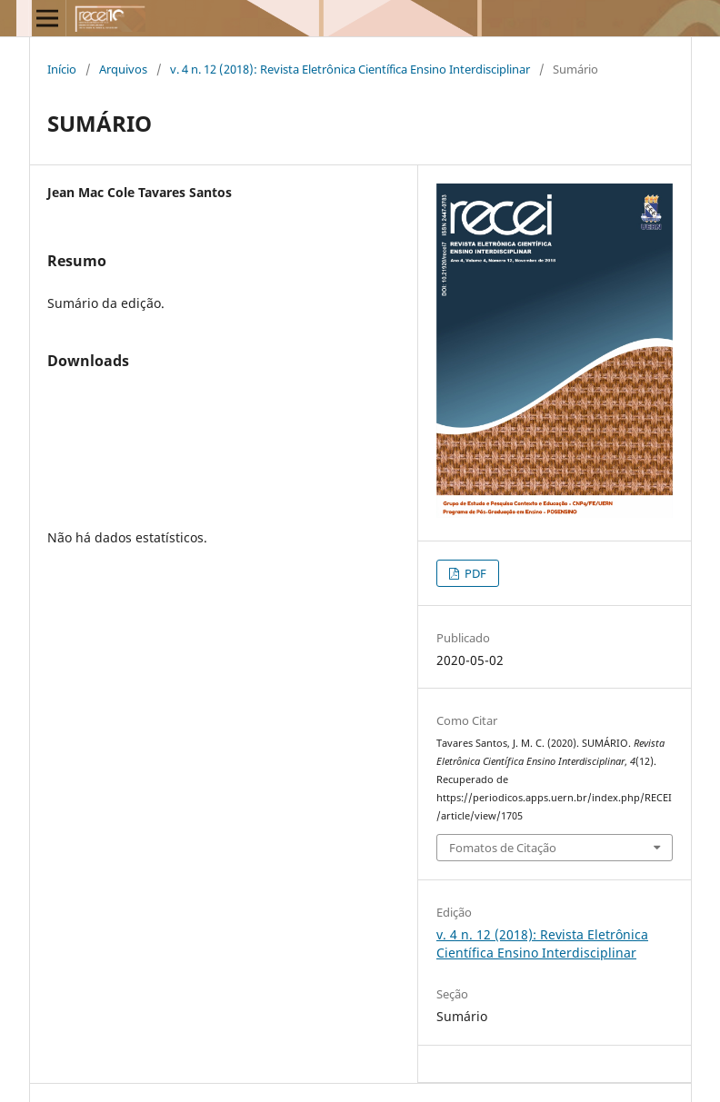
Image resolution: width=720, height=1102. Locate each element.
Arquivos (123, 69)
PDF (474, 573)
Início (61, 69)
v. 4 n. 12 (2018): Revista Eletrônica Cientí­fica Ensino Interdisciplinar (350, 69)
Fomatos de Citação (502, 847)
